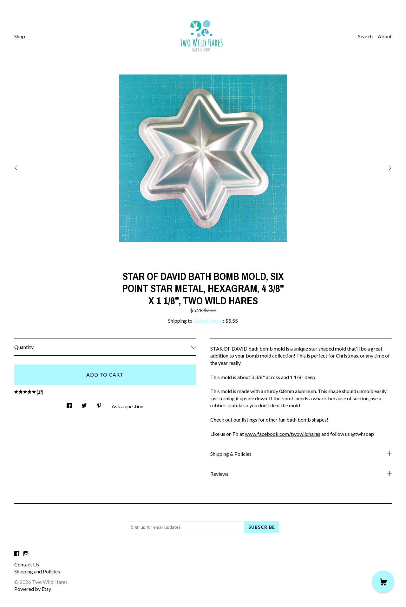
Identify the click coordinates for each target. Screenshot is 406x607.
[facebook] (16, 554)
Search (365, 36)
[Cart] (383, 582)
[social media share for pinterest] (99, 403)
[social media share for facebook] (69, 403)
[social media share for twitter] (84, 403)
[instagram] (25, 554)
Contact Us (26, 564)
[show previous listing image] (30, 166)
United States (208, 321)
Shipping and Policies (37, 571)
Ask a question (127, 406)
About (385, 36)
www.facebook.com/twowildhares (282, 434)
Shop (19, 36)
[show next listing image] (376, 166)
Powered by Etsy (32, 589)
